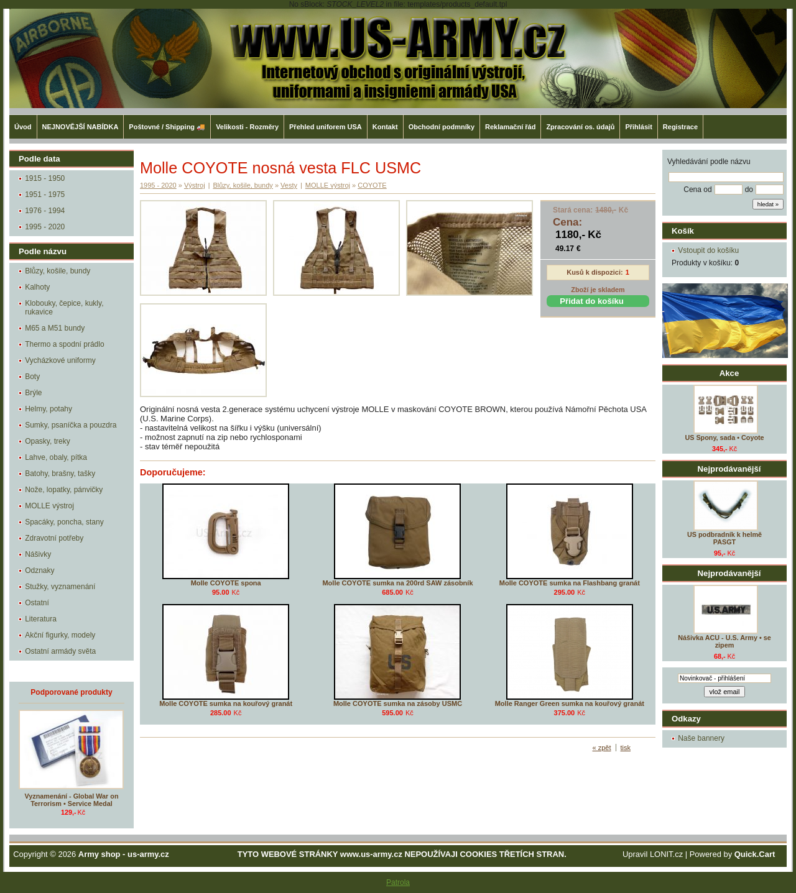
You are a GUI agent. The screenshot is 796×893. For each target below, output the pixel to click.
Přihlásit (638, 127)
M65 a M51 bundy (55, 328)
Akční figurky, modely (60, 635)
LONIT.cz (666, 854)
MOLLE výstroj (49, 505)
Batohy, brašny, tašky (60, 473)
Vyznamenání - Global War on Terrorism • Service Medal (72, 799)
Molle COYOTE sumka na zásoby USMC (397, 703)
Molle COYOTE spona (226, 583)
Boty (32, 376)
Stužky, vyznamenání (60, 586)
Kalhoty (37, 287)
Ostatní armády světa (60, 651)
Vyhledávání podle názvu (709, 161)
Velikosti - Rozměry (247, 127)
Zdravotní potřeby (54, 538)
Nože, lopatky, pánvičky (64, 489)
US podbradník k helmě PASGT (724, 538)
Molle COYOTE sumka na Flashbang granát (569, 583)
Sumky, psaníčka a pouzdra (70, 425)
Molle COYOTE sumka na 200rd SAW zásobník (397, 583)
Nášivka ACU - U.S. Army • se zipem (724, 641)
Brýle (33, 392)
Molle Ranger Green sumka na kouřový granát (569, 703)
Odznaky (39, 570)
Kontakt (385, 127)
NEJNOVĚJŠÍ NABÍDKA (80, 127)
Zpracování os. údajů (580, 127)
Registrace (680, 127)
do (749, 189)
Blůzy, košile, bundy (57, 271)
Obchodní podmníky (441, 127)
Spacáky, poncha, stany (64, 522)
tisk (626, 747)
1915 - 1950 (45, 178)
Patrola (398, 882)
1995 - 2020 (45, 226)
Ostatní (37, 602)
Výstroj (194, 185)
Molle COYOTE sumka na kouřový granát (225, 703)
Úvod (23, 127)
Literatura (41, 619)
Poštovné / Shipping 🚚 (167, 127)
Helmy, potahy (48, 409)
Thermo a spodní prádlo (64, 344)
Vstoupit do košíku (708, 250)
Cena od (697, 189)
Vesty (288, 185)
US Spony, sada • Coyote (724, 437)
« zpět (602, 747)
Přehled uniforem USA (325, 127)
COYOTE (372, 185)
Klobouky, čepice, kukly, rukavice (64, 307)
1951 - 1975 (45, 194)
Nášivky (38, 554)
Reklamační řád (510, 127)
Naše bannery (701, 738)
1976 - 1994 (45, 210)
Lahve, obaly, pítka (56, 457)
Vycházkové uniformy (60, 360)
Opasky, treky (47, 441)
